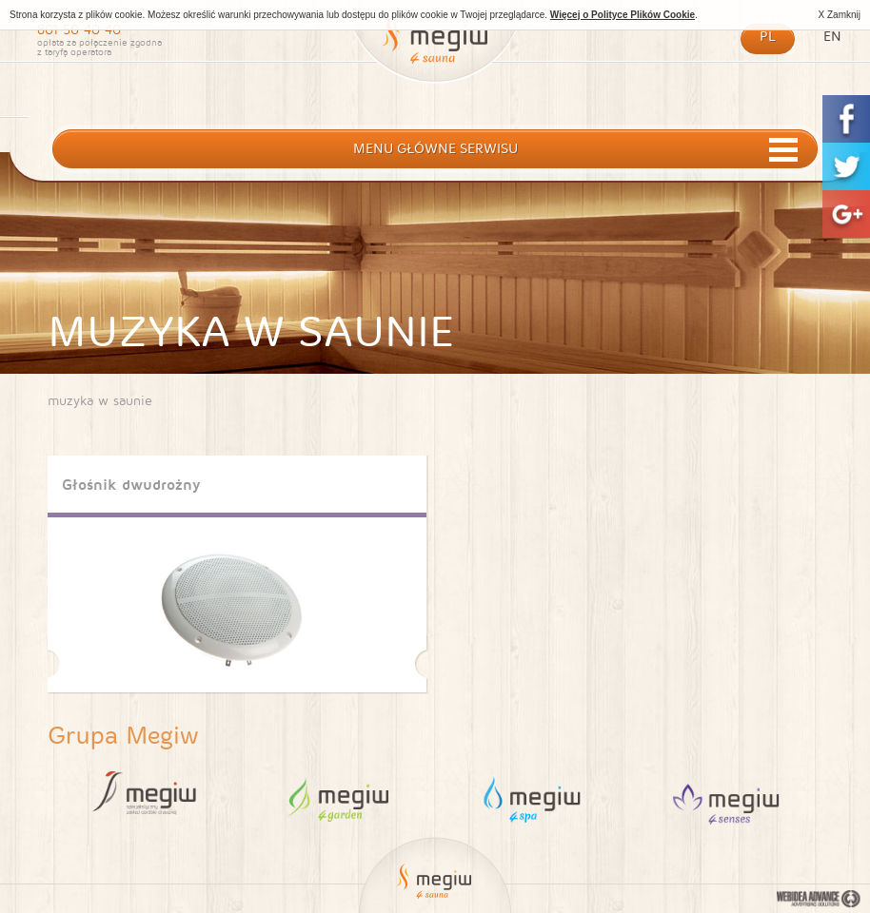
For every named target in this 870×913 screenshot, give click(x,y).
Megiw (435, 50)
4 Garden (338, 798)
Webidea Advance (818, 899)
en (832, 37)
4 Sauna (725, 798)
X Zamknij (839, 15)
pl (768, 37)
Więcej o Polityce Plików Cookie (622, 15)
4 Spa (531, 798)
